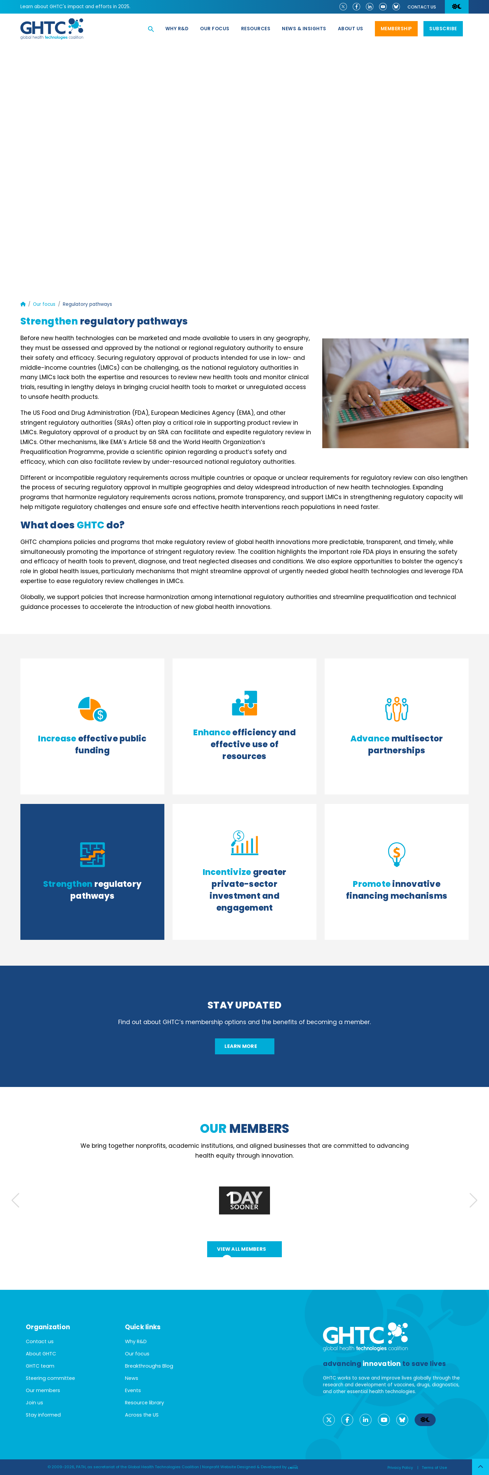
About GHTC (41, 1353)
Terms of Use (434, 1467)
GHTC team (40, 1366)
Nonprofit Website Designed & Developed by (250, 1467)
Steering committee (50, 1378)
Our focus (215, 28)
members (244, 1128)
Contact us (422, 7)
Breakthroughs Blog (149, 1366)
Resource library (144, 1402)
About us (350, 28)
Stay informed (43, 1414)
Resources (256, 28)
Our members (43, 1390)
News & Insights (304, 28)
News (131, 1378)
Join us (34, 1402)
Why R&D (177, 28)
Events (133, 1390)
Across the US (142, 1414)
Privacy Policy (400, 1467)
